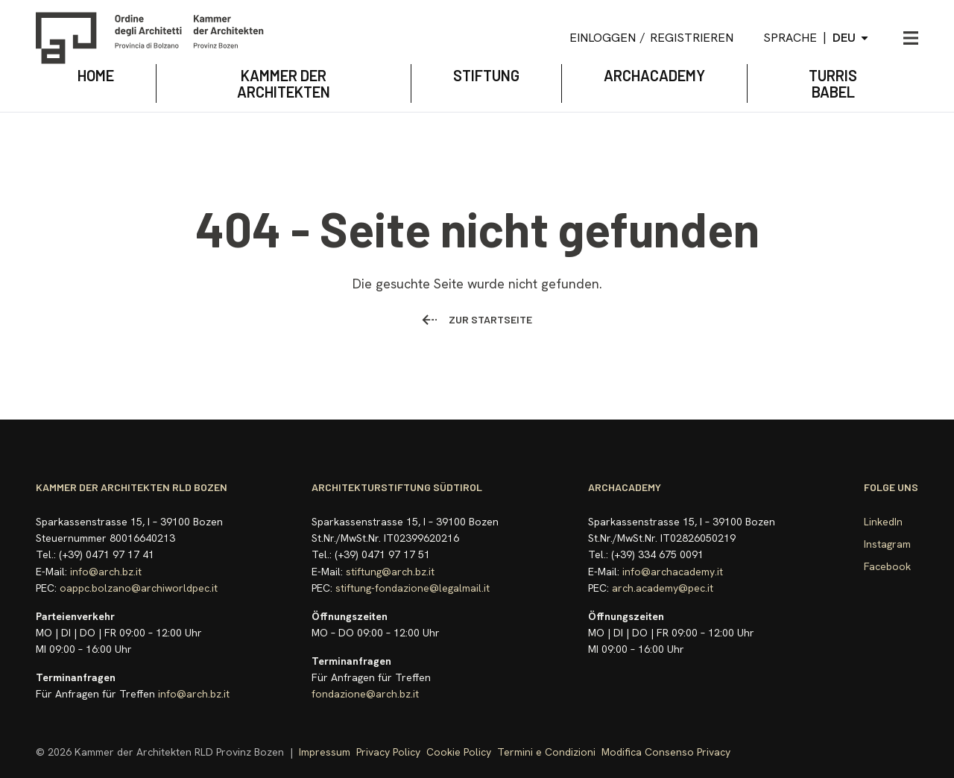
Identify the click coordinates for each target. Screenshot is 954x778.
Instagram (887, 544)
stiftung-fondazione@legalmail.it (412, 588)
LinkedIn (883, 521)
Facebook (887, 566)
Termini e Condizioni (546, 752)
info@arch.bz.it (106, 571)
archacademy (654, 75)
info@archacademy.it (672, 571)
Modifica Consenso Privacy (665, 752)
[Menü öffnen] (911, 38)
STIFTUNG (486, 75)
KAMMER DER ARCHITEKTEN (283, 83)
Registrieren (691, 38)
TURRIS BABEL (833, 83)
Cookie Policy (458, 752)
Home (96, 75)
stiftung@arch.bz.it (390, 571)
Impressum (324, 752)
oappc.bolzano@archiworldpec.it (139, 588)
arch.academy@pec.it (662, 588)
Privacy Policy (388, 752)
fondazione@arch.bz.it (365, 693)
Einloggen (602, 38)
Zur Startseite (477, 319)
